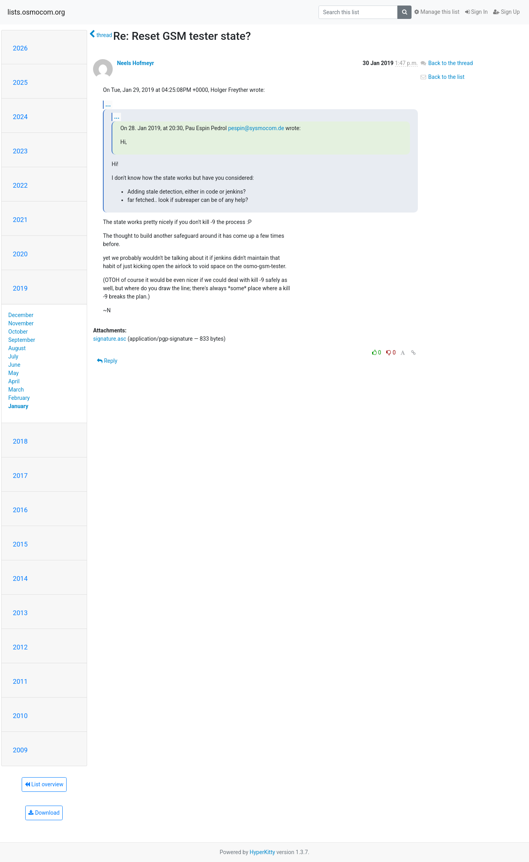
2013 (20, 613)
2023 (20, 151)
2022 (20, 185)
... (108, 104)
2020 (20, 254)
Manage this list (436, 12)
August (17, 348)
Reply (107, 361)
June (14, 365)
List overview (44, 784)
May (13, 373)
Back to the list (442, 77)
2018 (20, 441)
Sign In (476, 12)
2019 (20, 288)
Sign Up (506, 12)
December (21, 315)
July (13, 356)
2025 (20, 82)
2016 (20, 510)
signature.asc (109, 339)
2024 (20, 117)
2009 (20, 750)
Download (44, 813)
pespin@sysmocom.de (256, 128)
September (21, 340)
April (14, 381)
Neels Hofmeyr (135, 63)
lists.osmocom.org (36, 12)
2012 (20, 647)
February (19, 398)
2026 (20, 48)
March (16, 389)
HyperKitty (262, 852)
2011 (20, 681)
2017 (20, 476)
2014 (20, 578)
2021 (20, 220)
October (18, 331)
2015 (20, 544)
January (18, 406)
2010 (20, 716)
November (21, 323)
